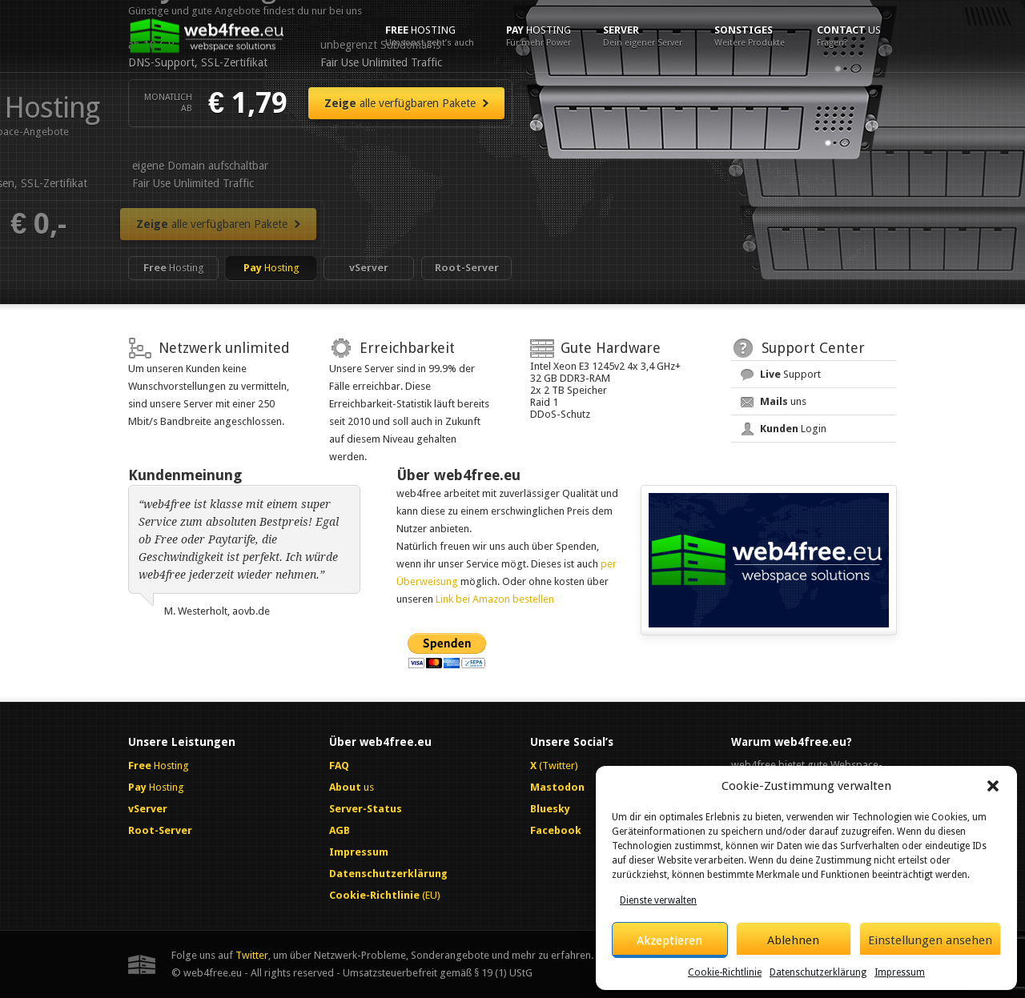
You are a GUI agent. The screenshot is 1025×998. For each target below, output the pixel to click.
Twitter (251, 955)
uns (783, 401)
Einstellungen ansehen (930, 940)
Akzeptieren (669, 940)
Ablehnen (793, 940)
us (849, 36)
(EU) (384, 895)
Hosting (429, 36)
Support (790, 374)
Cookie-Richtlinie (725, 972)
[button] (993, 786)
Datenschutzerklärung (818, 972)
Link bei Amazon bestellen (495, 599)
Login (793, 429)
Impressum (899, 972)
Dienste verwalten (658, 900)
